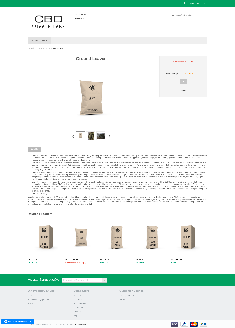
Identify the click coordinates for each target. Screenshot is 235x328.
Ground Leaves (71, 259)
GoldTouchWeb (79, 324)
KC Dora (33, 259)
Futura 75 (104, 259)
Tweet (183, 90)
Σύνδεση (31, 295)
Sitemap (77, 311)
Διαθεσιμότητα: (172, 73)
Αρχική (31, 48)
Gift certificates (79, 303)
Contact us (78, 299)
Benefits (34, 149)
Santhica (139, 259)
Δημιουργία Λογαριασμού (38, 299)
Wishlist (122, 299)
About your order (126, 295)
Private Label (39, 40)
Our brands (78, 307)
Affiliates (31, 303)
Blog (75, 316)
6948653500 (78, 19)
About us (77, 295)
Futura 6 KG (176, 259)
